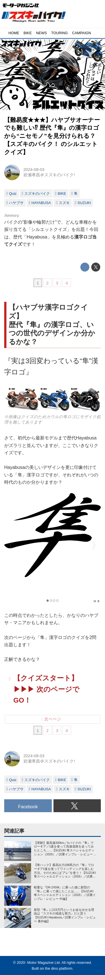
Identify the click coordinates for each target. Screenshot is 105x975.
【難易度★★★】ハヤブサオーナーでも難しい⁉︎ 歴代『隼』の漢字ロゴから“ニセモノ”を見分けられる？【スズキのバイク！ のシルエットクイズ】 (52, 136)
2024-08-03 (33, 169)
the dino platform (59, 968)
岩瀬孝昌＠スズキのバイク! (49, 175)
